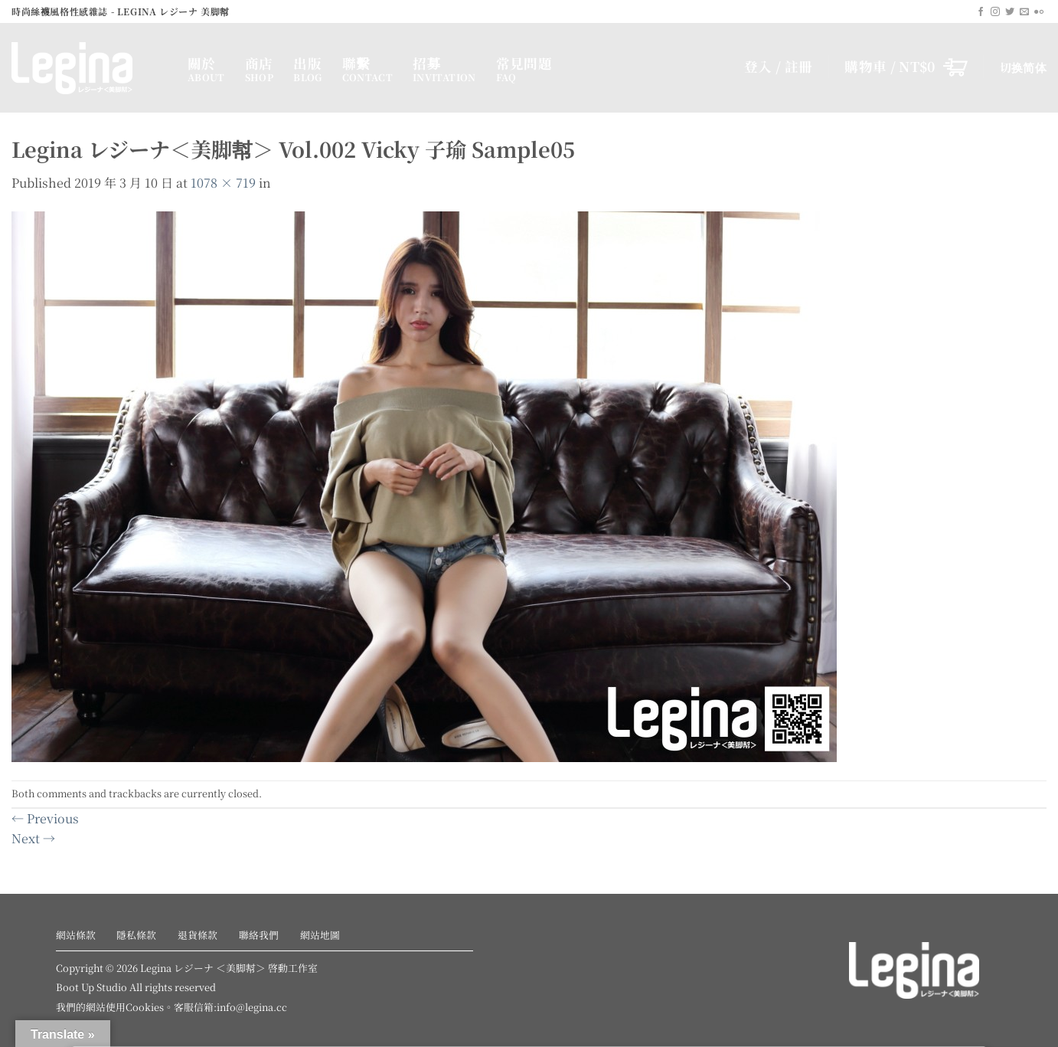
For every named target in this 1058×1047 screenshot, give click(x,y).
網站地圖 (320, 935)
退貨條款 (197, 935)
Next (33, 838)
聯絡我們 (259, 935)
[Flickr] (1038, 12)
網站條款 (76, 935)
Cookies (145, 1007)
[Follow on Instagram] (995, 12)
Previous (45, 818)
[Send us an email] (1024, 12)
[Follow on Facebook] (980, 12)
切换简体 (1023, 67)
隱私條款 (136, 935)
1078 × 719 (223, 182)
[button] (906, 67)
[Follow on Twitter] (1009, 12)
